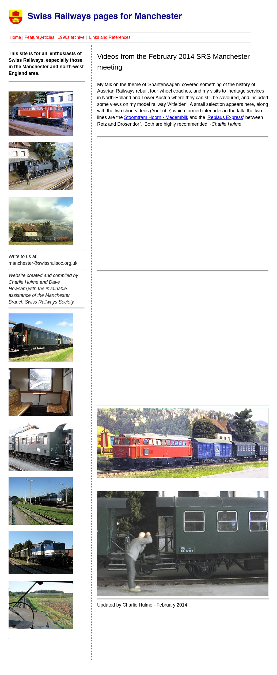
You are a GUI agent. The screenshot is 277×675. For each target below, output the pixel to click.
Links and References (110, 37)
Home (15, 37)
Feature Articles (39, 37)
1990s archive (71, 37)
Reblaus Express (225, 117)
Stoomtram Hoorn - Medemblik (156, 117)
